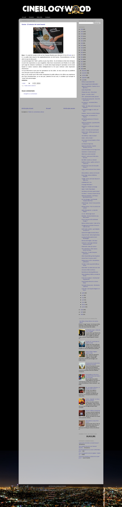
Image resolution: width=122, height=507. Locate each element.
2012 (82, 61)
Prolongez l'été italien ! (87, 184)
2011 (82, 64)
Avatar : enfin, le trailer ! (87, 138)
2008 (82, 309)
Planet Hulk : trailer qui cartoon (89, 246)
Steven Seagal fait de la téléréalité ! (90, 84)
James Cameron (32, 85)
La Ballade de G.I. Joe (87, 182)
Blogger (63, 502)
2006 (82, 314)
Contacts (47, 17)
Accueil (24, 17)
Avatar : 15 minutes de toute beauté (33, 24)
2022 (82, 38)
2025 (82, 31)
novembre (84, 73)
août (83, 80)
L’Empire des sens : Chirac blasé (89, 92)
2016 (82, 52)
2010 (82, 66)
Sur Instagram (52, 496)
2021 (82, 40)
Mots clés (39, 17)
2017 (82, 50)
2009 (82, 68)
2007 (82, 312)
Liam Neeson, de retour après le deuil (90, 191)
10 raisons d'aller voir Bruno (88, 269)
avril (83, 300)
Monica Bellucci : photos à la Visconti (90, 173)
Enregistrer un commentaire (30, 93)
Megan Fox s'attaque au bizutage (89, 186)
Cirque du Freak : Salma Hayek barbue (91, 235)
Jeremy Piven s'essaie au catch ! (89, 258)
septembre (84, 77)
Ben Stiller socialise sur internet (89, 160)
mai (83, 297)
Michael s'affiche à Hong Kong (93, 410)
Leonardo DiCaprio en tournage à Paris (91, 149)
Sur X (50, 490)
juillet (83, 293)
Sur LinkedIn (51, 488)
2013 (82, 59)
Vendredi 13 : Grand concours (89, 151)
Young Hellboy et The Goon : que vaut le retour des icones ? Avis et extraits (93, 376)
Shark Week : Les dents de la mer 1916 (91, 267)
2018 (82, 47)
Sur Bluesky (51, 498)
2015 (82, 54)
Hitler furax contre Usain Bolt (88, 154)
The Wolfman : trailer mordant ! (89, 135)
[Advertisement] (48, 102)
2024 (82, 33)
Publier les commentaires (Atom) (36, 112)
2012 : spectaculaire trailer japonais (90, 96)
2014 (82, 57)
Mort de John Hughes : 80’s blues (89, 240)
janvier (83, 306)
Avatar (26, 85)
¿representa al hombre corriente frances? (89, 443)
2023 (82, 36)
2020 (82, 43)
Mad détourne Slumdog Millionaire (90, 272)
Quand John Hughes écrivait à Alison (90, 232)
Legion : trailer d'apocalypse (88, 189)
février (83, 304)
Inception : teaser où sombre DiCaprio (91, 113)
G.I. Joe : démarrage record (88, 213)
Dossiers (31, 17)
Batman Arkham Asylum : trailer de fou (91, 223)
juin (83, 295)
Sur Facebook (52, 492)
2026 (82, 29)
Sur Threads (51, 494)
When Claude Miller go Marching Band (91, 256)
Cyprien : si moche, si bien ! (88, 94)
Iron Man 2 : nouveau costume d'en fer (91, 193)
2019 (82, 45)
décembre (84, 70)
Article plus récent (27, 108)
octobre (84, 75)
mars (83, 302)
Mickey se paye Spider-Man (88, 81)
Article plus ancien (69, 108)
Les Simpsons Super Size (87, 143)
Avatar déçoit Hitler (86, 90)
